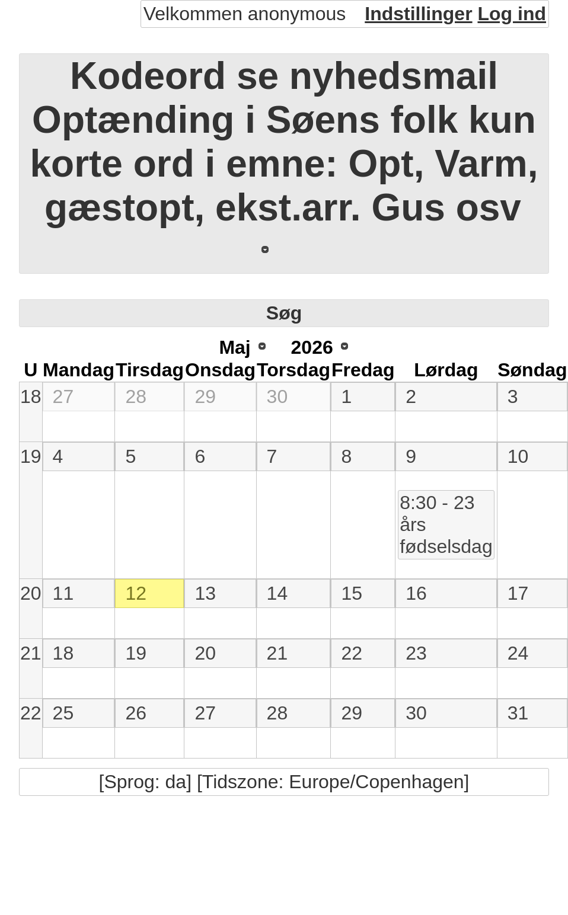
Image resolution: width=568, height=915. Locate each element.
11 (63, 593)
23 (416, 653)
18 (31, 396)
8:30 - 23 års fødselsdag (446, 524)
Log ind (511, 13)
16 (416, 593)
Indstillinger (418, 13)
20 (31, 593)
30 (277, 396)
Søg (284, 313)
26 (135, 713)
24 (518, 653)
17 (518, 593)
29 (205, 396)
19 (31, 456)
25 (63, 713)
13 (205, 593)
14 (277, 593)
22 (351, 653)
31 (518, 713)
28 (135, 396)
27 (63, 396)
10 (518, 456)
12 (135, 593)
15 (351, 593)
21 (31, 653)
